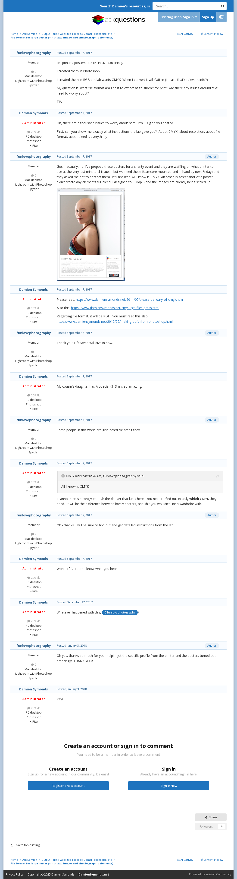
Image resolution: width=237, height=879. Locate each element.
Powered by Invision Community (210, 874)
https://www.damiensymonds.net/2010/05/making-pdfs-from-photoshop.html (115, 321)
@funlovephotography (119, 612)
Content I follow (211, 33)
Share (211, 817)
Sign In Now (169, 786)
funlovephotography (33, 53)
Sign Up (208, 17)
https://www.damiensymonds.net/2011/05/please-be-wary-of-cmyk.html (130, 299)
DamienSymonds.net (93, 874)
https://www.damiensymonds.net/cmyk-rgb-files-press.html (115, 308)
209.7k (33, 132)
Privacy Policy (14, 874)
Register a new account (68, 786)
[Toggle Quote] (63, 476)
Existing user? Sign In (178, 17)
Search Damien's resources (122, 6)
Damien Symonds (33, 113)
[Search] (174, 6)
